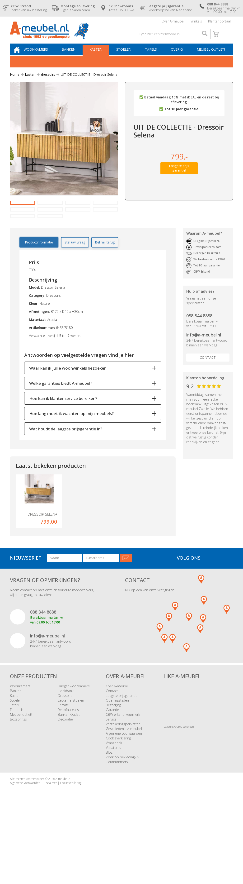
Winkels (196, 22)
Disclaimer (50, 850)
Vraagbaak (114, 810)
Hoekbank (66, 758)
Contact (208, 415)
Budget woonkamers (74, 753)
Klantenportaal (219, 22)
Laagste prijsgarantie (121, 762)
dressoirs (46, 81)
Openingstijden (117, 767)
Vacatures (113, 814)
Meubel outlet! (210, 56)
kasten (28, 81)
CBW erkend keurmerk (123, 781)
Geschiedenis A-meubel (124, 795)
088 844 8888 (199, 374)
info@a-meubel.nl (203, 393)
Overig (177, 56)
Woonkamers (41, 56)
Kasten (99, 56)
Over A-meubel (173, 22)
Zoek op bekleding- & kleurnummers (122, 826)
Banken (73, 56)
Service (111, 786)
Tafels (153, 56)
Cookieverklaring (118, 805)
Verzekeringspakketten (123, 791)
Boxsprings (18, 786)
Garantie (112, 776)
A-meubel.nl (63, 846)
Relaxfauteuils (68, 776)
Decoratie (65, 786)
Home (14, 81)
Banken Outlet (69, 781)
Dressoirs (65, 762)
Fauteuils (16, 776)
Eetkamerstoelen (71, 767)
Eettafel (64, 772)
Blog (109, 819)
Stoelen (126, 56)
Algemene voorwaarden (124, 800)
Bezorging (113, 772)
